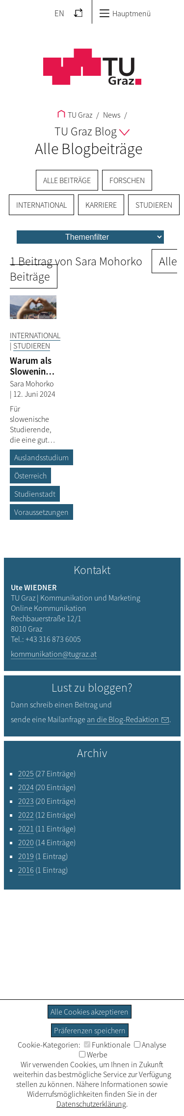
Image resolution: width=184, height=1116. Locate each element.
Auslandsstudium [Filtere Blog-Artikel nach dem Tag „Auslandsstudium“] (41, 457)
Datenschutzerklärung (91, 1104)
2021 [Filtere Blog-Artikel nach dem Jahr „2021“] (26, 828)
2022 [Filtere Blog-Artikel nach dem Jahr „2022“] (26, 815)
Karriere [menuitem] (101, 205)
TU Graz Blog (92, 131)
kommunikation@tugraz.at (54, 654)
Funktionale (107, 1045)
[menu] (90, 237)
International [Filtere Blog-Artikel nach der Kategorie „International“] (35, 335)
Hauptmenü (125, 13)
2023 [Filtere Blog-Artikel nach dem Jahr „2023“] (26, 801)
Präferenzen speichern (90, 1030)
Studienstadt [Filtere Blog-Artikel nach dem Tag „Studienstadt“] (34, 494)
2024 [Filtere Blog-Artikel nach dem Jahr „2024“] (26, 787)
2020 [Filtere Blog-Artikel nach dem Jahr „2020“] (26, 842)
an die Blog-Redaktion (123, 719)
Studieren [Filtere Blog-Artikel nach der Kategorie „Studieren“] (31, 346)
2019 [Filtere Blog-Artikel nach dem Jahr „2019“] (26, 856)
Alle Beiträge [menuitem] (67, 180)
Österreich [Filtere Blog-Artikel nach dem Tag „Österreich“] (30, 475)
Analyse (150, 1045)
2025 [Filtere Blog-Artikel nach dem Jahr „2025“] (26, 773)
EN (59, 13)
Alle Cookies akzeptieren (90, 1012)
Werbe (93, 1054)
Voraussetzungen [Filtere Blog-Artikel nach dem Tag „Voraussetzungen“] (41, 512)
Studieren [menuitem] (153, 205)
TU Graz (74, 115)
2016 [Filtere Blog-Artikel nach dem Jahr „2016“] (26, 870)
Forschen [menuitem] (127, 180)
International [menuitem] (41, 205)
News (111, 115)
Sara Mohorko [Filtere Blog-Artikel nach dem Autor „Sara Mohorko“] (32, 383)
